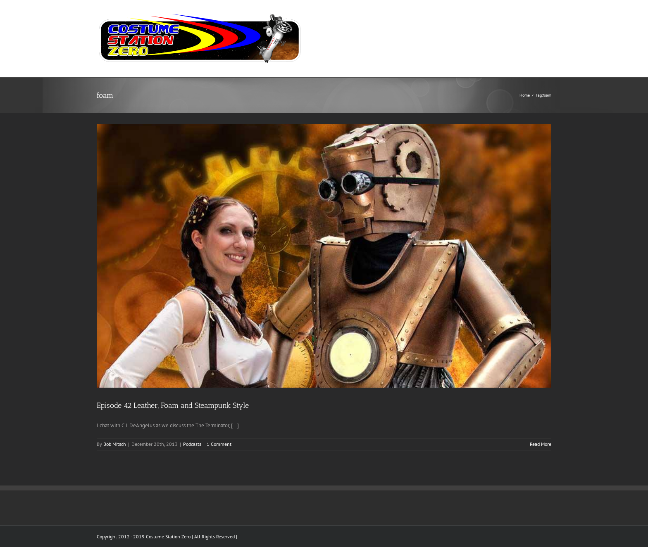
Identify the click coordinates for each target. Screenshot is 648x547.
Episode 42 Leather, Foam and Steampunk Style (173, 405)
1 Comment (219, 444)
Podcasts (192, 444)
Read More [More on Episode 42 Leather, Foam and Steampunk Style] (540, 444)
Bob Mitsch (114, 444)
